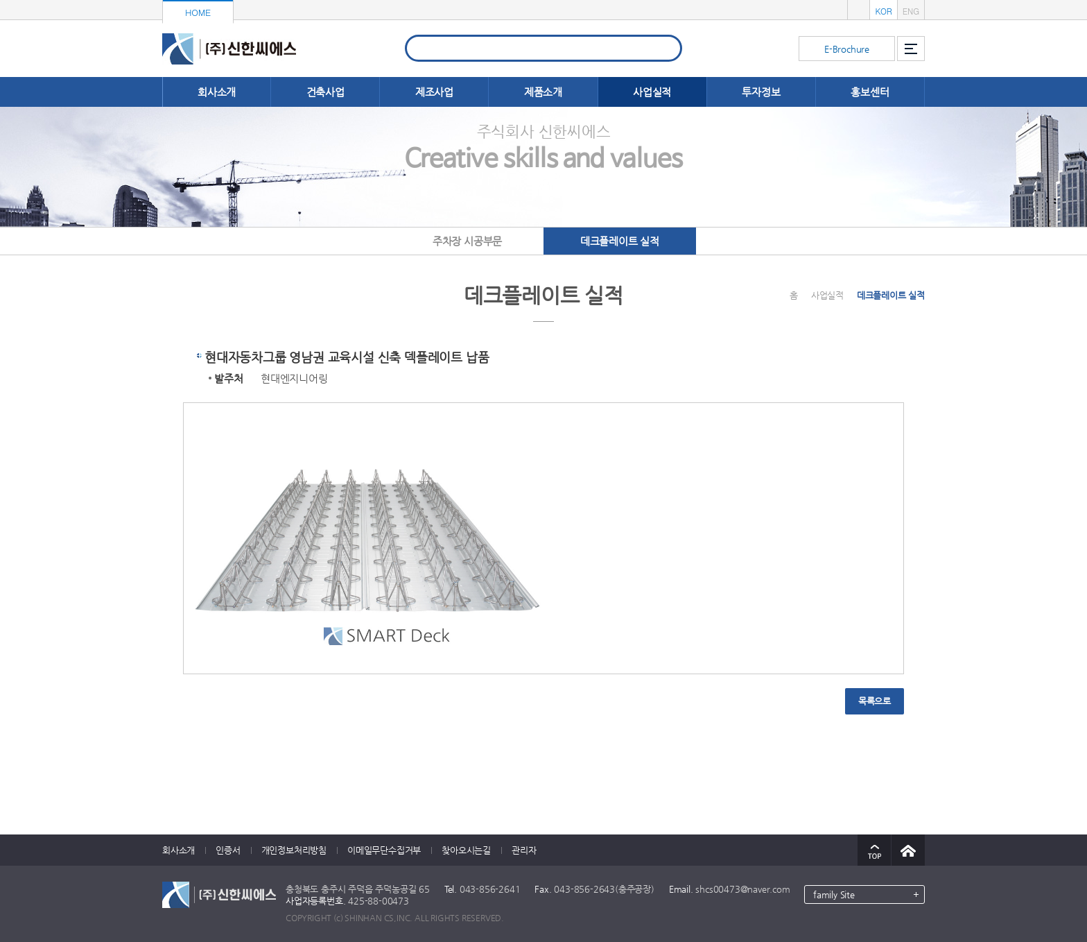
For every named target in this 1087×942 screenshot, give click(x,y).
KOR (883, 11)
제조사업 (434, 92)
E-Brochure (846, 49)
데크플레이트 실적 (619, 241)
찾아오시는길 (466, 850)
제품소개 (543, 92)
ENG (911, 11)
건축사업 (325, 92)
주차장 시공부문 (467, 241)
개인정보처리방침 (294, 850)
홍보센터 (870, 92)
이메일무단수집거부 (384, 850)
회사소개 (217, 92)
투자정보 (761, 92)
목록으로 (874, 701)
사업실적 (652, 92)
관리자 (524, 850)
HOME (198, 12)
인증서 (228, 850)
